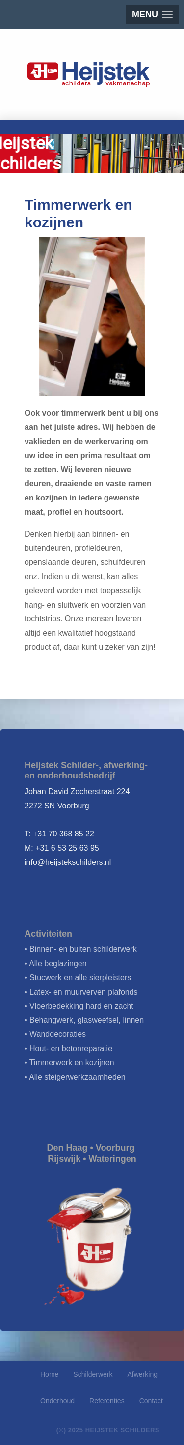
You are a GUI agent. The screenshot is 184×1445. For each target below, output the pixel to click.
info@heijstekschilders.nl (68, 862)
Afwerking (143, 1374)
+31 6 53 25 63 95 (67, 848)
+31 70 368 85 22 (63, 834)
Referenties (107, 1401)
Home (49, 1374)
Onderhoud (57, 1401)
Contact (151, 1401)
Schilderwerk (92, 1374)
